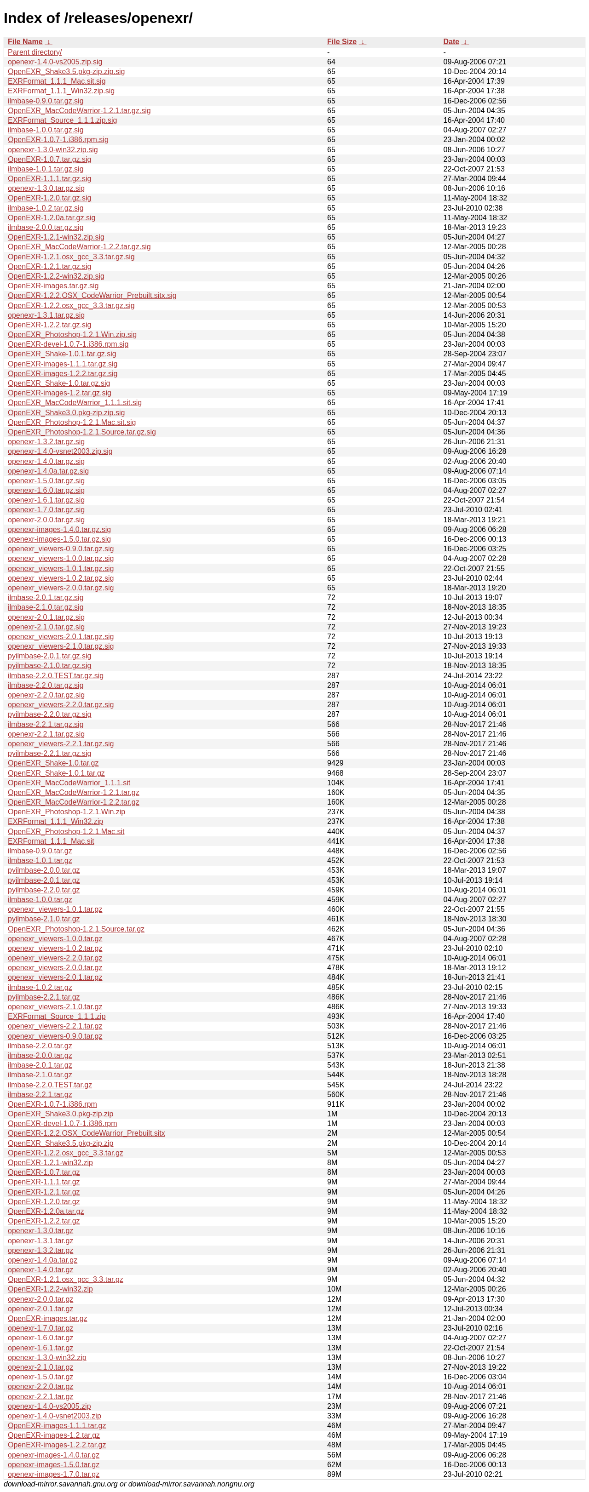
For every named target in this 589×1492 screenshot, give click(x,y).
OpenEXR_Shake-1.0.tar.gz (53, 763)
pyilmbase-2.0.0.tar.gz (44, 870)
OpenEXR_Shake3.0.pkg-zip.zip (60, 1114)
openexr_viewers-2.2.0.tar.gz (55, 958)
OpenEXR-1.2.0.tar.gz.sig (49, 198)
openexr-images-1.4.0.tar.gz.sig (59, 529)
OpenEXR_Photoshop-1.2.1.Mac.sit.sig (72, 422)
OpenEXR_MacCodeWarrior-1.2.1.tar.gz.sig (79, 110)
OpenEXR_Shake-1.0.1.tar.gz (56, 773)
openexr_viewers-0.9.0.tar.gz (55, 1036)
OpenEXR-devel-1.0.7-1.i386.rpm (62, 1123)
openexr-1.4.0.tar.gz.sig (46, 461)
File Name (25, 42)
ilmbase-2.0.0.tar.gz (40, 1055)
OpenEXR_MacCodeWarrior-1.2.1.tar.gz (73, 792)
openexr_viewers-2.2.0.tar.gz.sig (61, 705)
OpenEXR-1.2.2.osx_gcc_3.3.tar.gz (65, 1153)
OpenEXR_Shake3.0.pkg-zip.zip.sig (66, 413)
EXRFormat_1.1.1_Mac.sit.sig (57, 81)
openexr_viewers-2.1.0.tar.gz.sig (61, 646)
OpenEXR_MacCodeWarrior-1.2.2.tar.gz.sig (79, 247)
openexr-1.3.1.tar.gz (40, 1241)
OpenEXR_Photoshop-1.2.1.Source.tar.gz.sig (82, 432)
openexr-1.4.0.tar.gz (40, 1270)
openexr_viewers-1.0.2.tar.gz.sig (61, 578)
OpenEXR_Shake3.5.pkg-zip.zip (60, 1143)
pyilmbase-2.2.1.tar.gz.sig (49, 753)
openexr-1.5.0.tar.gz (40, 1377)
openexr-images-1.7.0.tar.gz (53, 1474)
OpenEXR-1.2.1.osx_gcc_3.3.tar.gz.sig (71, 257)
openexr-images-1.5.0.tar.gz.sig (59, 539)
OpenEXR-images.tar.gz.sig (53, 286)
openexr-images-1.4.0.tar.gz (53, 1455)
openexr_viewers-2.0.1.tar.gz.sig (61, 636)
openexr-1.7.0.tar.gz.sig (46, 510)
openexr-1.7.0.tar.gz (40, 1328)
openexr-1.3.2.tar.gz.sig (46, 442)
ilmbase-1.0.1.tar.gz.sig (46, 169)
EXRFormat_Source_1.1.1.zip (57, 1016)
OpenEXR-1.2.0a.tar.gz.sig (51, 218)
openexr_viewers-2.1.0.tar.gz (55, 1007)
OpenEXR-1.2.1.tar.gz (44, 1192)
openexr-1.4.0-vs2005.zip (49, 1406)
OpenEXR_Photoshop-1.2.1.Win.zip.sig (72, 334)
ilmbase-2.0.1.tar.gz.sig (46, 597)
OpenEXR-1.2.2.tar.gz (44, 1221)
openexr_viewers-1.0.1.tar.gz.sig (61, 568)
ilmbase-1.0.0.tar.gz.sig (46, 130)
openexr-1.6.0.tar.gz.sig (46, 490)
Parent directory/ (35, 52)
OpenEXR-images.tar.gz (47, 1318)
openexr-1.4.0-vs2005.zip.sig (55, 62)
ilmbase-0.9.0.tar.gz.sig (46, 101)
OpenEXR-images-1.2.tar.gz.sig (59, 393)
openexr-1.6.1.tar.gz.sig (46, 500)
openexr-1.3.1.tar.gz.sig (46, 315)
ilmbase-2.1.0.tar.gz (40, 1075)
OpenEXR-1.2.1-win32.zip (50, 1162)
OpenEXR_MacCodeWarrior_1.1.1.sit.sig (75, 402)
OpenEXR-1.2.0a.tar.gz (46, 1211)
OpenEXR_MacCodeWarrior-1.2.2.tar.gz (73, 802)
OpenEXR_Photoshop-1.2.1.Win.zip (66, 812)
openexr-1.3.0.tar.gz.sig (46, 188)
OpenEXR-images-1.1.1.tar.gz (57, 1425)
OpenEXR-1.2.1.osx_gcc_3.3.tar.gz (65, 1279)
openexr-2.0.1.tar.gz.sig (46, 617)
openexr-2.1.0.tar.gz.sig (46, 627)
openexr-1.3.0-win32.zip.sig (53, 150)
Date (451, 42)
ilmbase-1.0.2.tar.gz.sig (46, 208)
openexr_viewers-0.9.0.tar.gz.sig (61, 549)
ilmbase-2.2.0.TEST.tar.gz (50, 1085)
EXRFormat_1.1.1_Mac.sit (51, 841)
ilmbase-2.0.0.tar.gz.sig (46, 227)
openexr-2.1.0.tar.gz (40, 1367)
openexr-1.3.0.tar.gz (40, 1231)
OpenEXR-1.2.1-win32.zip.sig (56, 237)
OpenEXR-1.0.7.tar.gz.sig (49, 159)
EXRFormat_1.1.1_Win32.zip (55, 821)
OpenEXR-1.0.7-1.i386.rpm (52, 1104)
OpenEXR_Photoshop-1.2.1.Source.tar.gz (76, 929)
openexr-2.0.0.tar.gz (40, 1299)
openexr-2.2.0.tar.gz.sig (46, 695)
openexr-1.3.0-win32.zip (47, 1357)
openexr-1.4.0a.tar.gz (42, 1260)
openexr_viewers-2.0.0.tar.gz (55, 968)
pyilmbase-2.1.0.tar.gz (44, 919)
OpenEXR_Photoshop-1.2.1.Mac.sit (66, 831)
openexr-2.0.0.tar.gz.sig (46, 520)
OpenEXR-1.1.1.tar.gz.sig (49, 179)
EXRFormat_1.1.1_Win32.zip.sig (61, 91)
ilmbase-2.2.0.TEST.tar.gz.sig (56, 676)
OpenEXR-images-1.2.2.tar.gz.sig (62, 373)
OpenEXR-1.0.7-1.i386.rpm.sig (58, 139)
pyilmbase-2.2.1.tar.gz (44, 997)
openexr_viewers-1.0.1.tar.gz (55, 909)
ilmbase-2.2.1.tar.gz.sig (46, 724)
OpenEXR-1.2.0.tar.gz (44, 1202)
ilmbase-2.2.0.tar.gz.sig (46, 685)
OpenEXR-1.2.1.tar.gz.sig (49, 266)
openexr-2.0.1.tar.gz (40, 1309)
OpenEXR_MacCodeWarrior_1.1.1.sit (69, 783)
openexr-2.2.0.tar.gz (40, 1386)
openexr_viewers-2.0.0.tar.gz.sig (61, 588)
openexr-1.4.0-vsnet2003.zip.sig (60, 451)
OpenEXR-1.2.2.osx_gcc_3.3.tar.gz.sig (71, 305)
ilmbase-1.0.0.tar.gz (40, 899)
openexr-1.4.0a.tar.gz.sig (48, 471)
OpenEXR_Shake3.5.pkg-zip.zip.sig (66, 71)
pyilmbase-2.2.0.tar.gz (44, 890)
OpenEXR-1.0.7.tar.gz (44, 1172)
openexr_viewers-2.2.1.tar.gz (55, 1026)
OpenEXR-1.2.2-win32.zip (50, 1289)
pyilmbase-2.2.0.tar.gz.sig (49, 714)
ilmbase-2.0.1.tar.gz (40, 1065)
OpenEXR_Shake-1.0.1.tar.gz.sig (62, 354)
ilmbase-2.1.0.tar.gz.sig (46, 607)
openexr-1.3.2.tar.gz (40, 1250)
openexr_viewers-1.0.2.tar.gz (55, 948)
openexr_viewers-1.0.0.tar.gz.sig (61, 558)
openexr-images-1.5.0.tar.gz (53, 1465)
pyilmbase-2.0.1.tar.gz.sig (49, 656)
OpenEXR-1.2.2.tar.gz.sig (49, 325)
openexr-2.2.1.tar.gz (40, 1397)
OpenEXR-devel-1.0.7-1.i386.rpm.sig (68, 344)
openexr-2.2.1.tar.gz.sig (46, 734)
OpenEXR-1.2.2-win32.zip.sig (56, 276)
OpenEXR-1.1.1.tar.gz (44, 1182)
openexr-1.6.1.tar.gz (40, 1348)
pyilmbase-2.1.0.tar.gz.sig (49, 665)
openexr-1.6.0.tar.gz (40, 1338)
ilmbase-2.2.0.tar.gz (40, 1046)
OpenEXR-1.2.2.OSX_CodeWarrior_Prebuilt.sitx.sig (92, 295)
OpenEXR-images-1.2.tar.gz (54, 1435)
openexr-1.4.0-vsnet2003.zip (54, 1416)
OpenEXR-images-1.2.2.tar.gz (57, 1445)
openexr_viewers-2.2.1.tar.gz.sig (61, 744)
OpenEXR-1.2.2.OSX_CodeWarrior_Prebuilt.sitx (86, 1133)
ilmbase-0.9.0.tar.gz (40, 851)
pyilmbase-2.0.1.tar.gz (44, 880)
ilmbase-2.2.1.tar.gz (40, 1094)
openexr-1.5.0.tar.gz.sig (46, 481)
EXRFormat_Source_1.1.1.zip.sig (62, 120)
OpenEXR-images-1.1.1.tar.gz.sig (62, 364)
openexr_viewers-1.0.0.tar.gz (55, 939)
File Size (342, 42)
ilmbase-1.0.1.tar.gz (40, 860)
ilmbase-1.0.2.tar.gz (40, 987)
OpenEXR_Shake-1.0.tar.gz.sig (59, 383)
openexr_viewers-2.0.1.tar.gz (55, 977)
